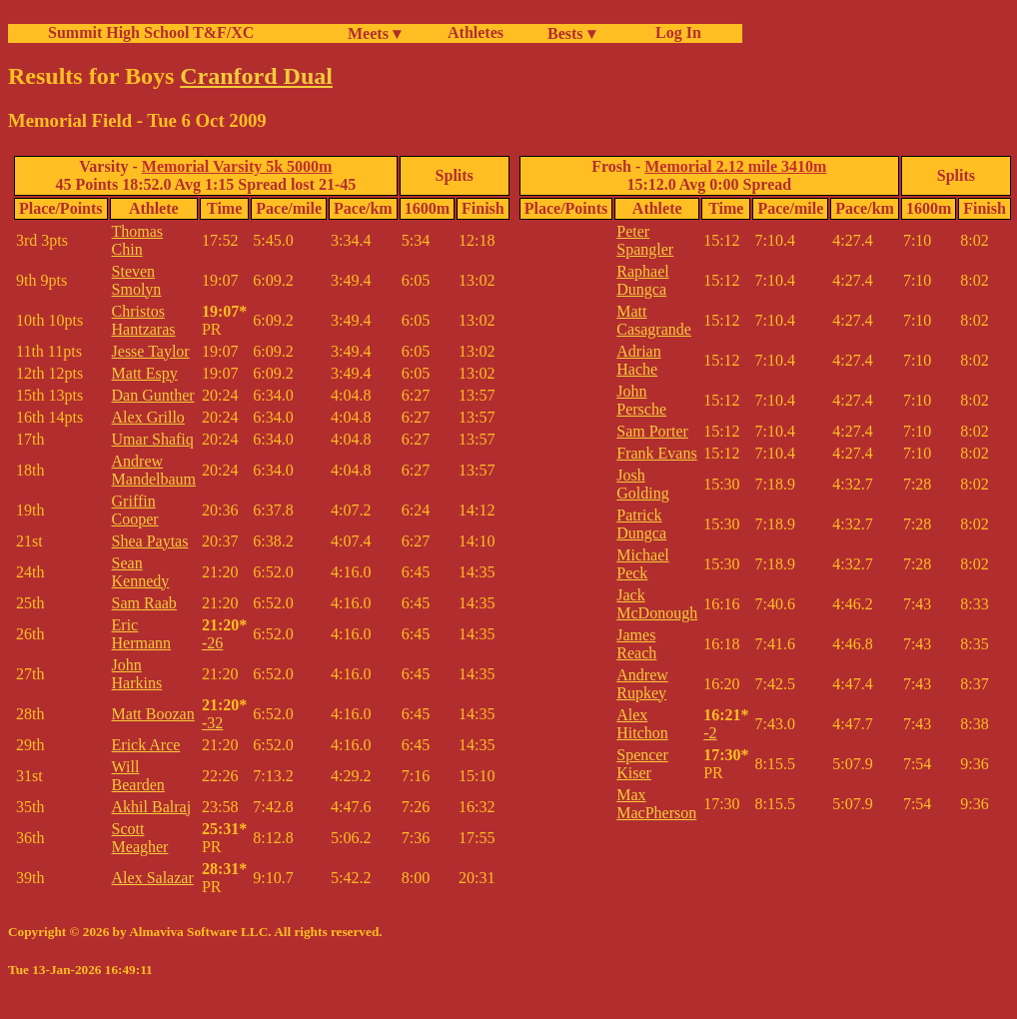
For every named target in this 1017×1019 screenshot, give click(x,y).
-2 (709, 732)
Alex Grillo (148, 417)
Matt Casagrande (653, 320)
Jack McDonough (656, 603)
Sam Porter (652, 431)
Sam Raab (144, 602)
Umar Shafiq (153, 439)
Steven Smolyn (137, 280)
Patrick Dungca (641, 524)
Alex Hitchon (642, 723)
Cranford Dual (256, 76)
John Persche (641, 400)
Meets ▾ (374, 33)
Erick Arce (146, 744)
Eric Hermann (142, 633)
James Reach (636, 643)
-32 (212, 722)
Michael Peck (642, 563)
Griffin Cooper (135, 510)
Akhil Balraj (152, 806)
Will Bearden (138, 775)
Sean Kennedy (141, 571)
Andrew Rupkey (642, 683)
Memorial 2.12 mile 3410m (735, 166)
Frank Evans (656, 453)
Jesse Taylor (151, 351)
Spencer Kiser (642, 763)
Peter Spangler (644, 240)
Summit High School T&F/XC (151, 32)
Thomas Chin (138, 240)
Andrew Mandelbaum (154, 470)
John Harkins (137, 673)
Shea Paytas (150, 540)
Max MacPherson (656, 803)
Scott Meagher (140, 837)
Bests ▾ (571, 33)
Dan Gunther (153, 395)
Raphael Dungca (642, 280)
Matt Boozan (153, 713)
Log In (674, 32)
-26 (212, 642)
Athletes (476, 32)
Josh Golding (642, 484)
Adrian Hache (638, 360)
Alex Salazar (153, 877)
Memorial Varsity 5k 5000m (237, 166)
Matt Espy (145, 373)
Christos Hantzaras (144, 320)
